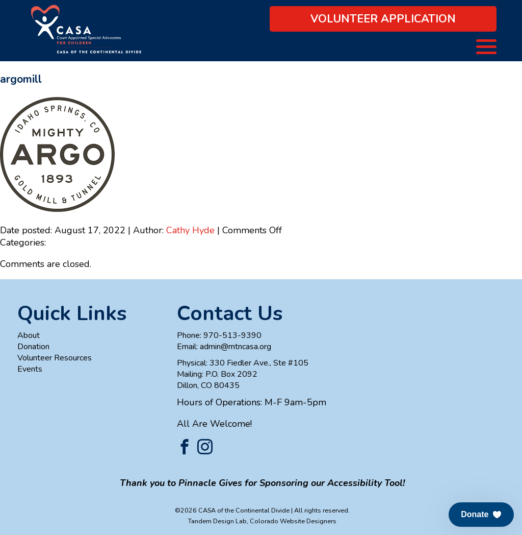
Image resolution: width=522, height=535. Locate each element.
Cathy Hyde (190, 230)
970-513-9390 (232, 335)
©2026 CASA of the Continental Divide (232, 510)
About (28, 335)
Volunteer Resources (54, 357)
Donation (33, 346)
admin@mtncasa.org (235, 346)
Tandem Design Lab (217, 521)
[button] (481, 514)
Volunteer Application (383, 19)
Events (29, 369)
